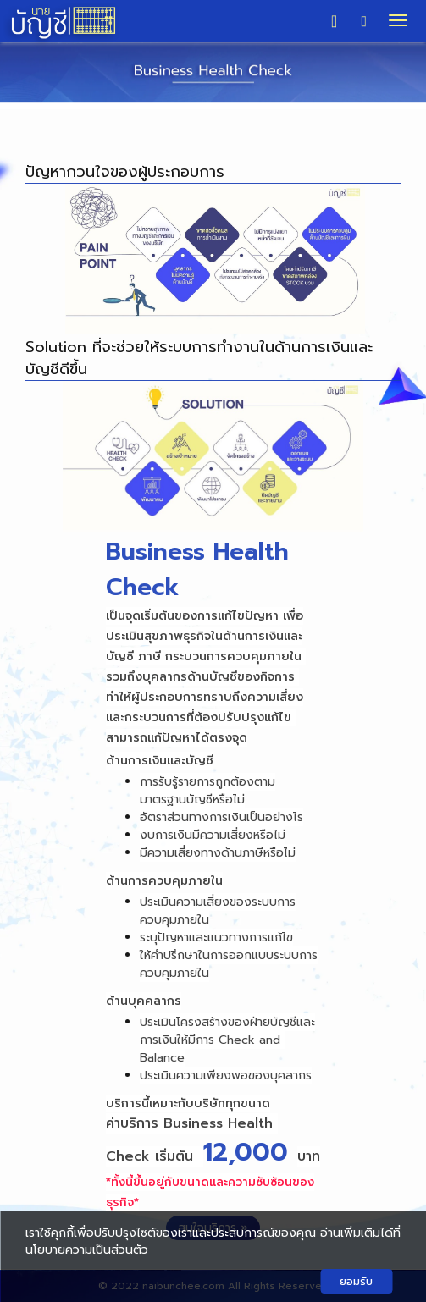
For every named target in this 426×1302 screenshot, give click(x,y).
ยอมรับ (356, 1281)
